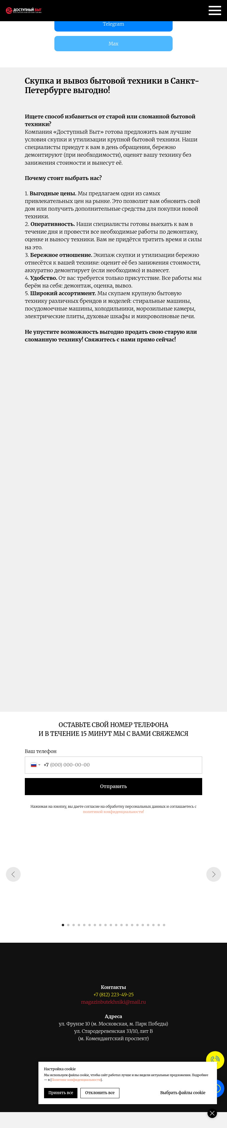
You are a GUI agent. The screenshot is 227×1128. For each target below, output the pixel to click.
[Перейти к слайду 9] (105, 925)
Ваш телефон (40, 751)
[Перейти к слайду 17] (148, 925)
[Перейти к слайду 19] (159, 925)
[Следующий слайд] (213, 874)
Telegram (113, 24)
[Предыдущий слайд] (13, 874)
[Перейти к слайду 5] (84, 925)
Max (113, 44)
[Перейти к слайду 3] (73, 925)
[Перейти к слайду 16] (143, 925)
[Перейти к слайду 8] (100, 925)
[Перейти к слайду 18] (153, 925)
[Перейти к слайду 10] (111, 925)
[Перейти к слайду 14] (132, 925)
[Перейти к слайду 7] (95, 925)
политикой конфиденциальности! (113, 812)
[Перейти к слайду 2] (68, 925)
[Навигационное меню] (215, 10)
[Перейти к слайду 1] (63, 925)
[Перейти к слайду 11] (116, 925)
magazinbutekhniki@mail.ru (113, 1002)
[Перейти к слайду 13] (127, 925)
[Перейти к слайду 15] (137, 925)
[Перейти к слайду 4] (79, 925)
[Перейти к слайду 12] (121, 925)
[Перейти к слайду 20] (164, 925)
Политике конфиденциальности (77, 1080)
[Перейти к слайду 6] (89, 925)
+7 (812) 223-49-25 (113, 994)
